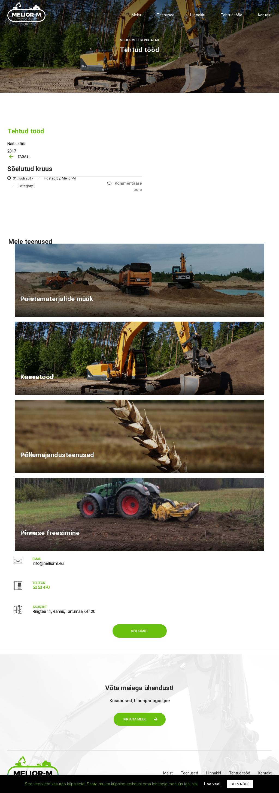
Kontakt (265, 15)
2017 (11, 151)
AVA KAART (139, 631)
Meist (136, 15)
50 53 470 (40, 587)
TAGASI (23, 156)
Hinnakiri (197, 15)
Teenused (165, 15)
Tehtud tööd (231, 15)
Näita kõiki (16, 143)
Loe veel (212, 784)
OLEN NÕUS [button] (240, 784)
